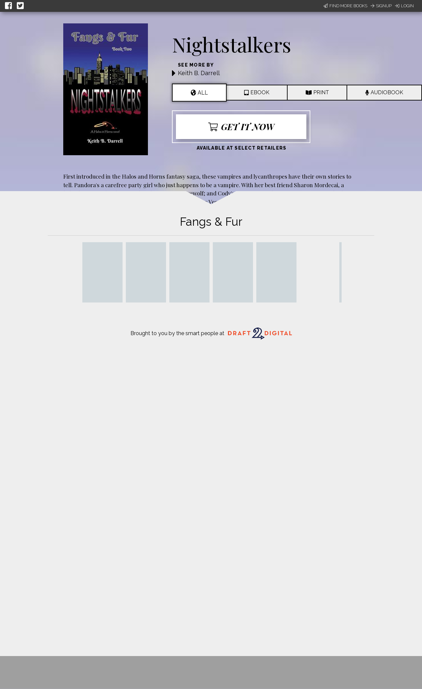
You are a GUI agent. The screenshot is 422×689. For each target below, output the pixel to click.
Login (404, 5)
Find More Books (345, 5)
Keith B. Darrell (199, 73)
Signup (381, 5)
